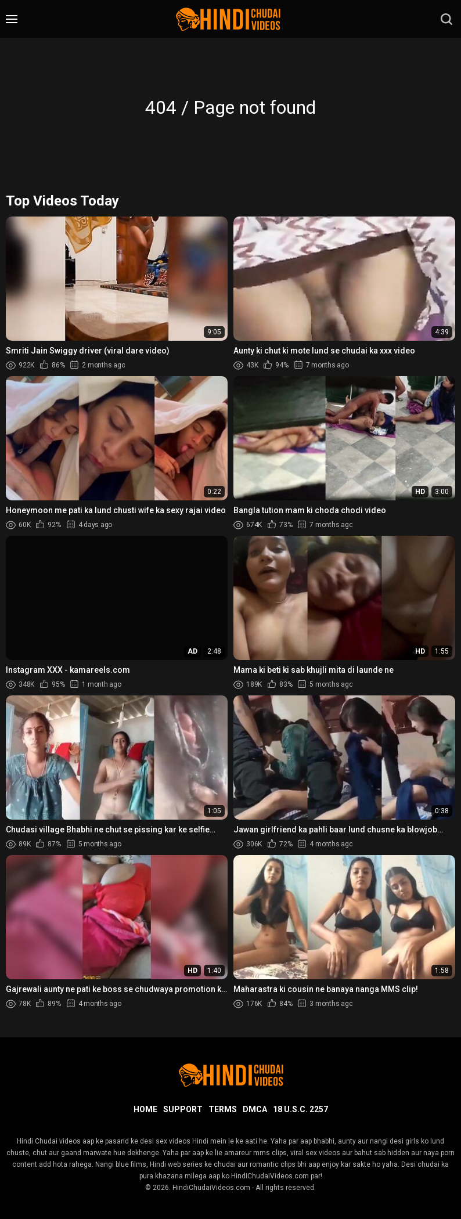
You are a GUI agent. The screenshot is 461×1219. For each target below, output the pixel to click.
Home (145, 1109)
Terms (222, 1109)
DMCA (255, 1109)
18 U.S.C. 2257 (300, 1109)
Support (183, 1109)
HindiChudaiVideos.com (211, 1188)
